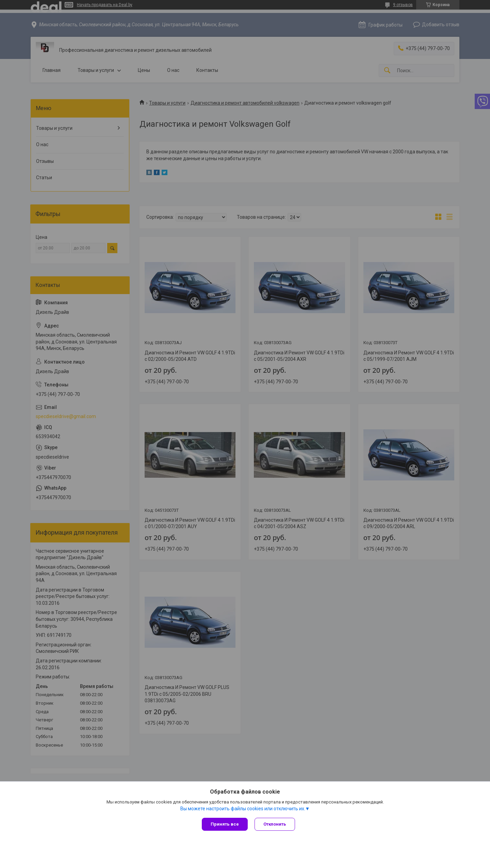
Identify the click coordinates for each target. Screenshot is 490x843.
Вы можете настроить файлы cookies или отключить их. (242, 808)
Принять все (225, 824)
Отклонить (274, 824)
